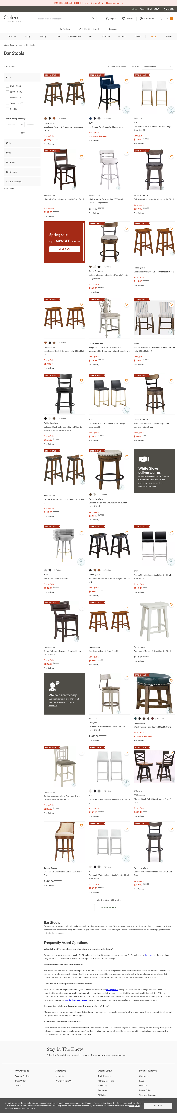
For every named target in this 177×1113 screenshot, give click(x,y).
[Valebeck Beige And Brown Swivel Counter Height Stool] (109, 498)
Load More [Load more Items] (108, 907)
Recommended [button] (150, 67)
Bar (59, 36)
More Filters (9, 189)
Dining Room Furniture (13, 45)
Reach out (53, 705)
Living (27, 36)
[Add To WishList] (81, 80)
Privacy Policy (134, 1106)
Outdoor (106, 36)
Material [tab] (10, 162)
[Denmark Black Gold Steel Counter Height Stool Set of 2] (109, 419)
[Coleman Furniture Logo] (14, 21)
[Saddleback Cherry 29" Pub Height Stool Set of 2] (64, 495)
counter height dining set (76, 1000)
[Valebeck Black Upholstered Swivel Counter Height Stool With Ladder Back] (64, 422)
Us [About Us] (60, 1076)
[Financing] (102, 1085)
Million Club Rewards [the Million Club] (89, 29)
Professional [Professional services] (65, 29)
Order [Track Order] (20, 1081)
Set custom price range (16, 118)
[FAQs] (141, 1081)
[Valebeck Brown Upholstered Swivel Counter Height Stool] (109, 271)
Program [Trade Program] (104, 1076)
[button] (111, 19)
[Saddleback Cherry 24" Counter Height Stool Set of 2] (64, 122)
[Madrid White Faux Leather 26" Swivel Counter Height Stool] (109, 195)
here (33, 1108)
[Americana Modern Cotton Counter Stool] (154, 647)
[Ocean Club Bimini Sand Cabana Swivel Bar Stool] (64, 867)
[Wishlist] (18, 1085)
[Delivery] (143, 1085)
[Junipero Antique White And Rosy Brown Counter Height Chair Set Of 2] (64, 792)
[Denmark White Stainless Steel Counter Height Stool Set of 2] (109, 871)
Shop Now (64, 249)
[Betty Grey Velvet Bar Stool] (64, 574)
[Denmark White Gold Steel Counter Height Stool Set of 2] (154, 122)
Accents (121, 36)
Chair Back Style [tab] (14, 181)
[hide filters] (10, 66)
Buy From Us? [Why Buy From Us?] (64, 1081)
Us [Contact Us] (144, 1076)
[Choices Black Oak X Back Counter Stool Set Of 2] (154, 795)
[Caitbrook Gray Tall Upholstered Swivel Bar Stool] (154, 867)
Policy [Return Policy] (145, 1090)
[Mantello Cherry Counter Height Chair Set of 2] (64, 195)
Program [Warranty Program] (147, 1095)
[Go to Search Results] (93, 18)
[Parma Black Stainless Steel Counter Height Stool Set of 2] (154, 571)
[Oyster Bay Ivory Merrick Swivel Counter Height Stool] (109, 722)
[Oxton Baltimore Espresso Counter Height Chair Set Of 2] (64, 647)
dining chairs (112, 989)
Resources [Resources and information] (113, 29)
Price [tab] (8, 77)
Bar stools (149, 955)
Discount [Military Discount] (106, 1081)
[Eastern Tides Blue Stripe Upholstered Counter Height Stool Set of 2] (154, 343)
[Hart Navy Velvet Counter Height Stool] (109, 122)
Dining (43, 36)
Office (137, 36)
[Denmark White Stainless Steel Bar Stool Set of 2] (109, 795)
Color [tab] (9, 143)
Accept (158, 1106)
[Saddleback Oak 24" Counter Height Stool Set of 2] (64, 347)
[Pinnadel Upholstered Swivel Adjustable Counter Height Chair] (154, 419)
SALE (153, 36)
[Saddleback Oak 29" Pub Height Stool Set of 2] (154, 267)
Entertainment (74, 36)
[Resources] (102, 1090)
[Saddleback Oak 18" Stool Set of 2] (109, 647)
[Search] (66, 18)
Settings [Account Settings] (22, 1076)
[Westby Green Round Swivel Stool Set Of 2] (154, 723)
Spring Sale (49, 136)
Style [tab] (8, 152)
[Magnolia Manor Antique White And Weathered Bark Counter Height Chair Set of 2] (109, 343)
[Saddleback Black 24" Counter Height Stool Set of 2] (109, 574)
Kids (90, 36)
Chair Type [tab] (11, 171)
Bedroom (12, 36)
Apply (22, 132)
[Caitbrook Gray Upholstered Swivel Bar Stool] (154, 195)
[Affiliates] (102, 1095)
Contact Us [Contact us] (169, 9)
